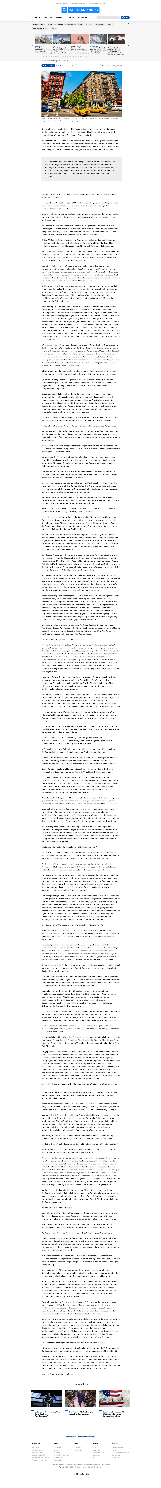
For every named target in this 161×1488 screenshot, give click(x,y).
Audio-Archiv (82, 17)
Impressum (106, 1464)
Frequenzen (58, 1460)
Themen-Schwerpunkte (40, 1460)
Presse (114, 1450)
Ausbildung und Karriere (120, 1452)
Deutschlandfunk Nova (97, 3)
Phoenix (78, 1467)
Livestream (57, 1447)
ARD (66, 1467)
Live (125, 17)
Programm (59, 17)
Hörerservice (78, 1447)
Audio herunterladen (67, 66)
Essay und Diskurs (46, 24)
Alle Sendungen (37, 1450)
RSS (94, 1457)
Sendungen (48, 17)
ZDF (71, 1467)
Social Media (78, 1450)
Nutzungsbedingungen (92, 1464)
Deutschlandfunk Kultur (79, 3)
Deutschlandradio (62, 3)
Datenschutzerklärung (74, 1464)
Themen (35, 17)
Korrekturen (116, 1457)
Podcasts (71, 17)
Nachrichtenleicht (38, 1455)
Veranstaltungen (98, 1452)
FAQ (94, 1447)
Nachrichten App (60, 1457)
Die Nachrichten (37, 1452)
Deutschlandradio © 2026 (81, 1474)
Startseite (34, 24)
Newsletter (96, 1450)
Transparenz (116, 1455)
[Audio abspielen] (48, 65)
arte (84, 1467)
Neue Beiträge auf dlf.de (40, 1457)
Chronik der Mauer (94, 1467)
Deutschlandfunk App (61, 1455)
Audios (56, 1450)
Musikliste (96, 1455)
